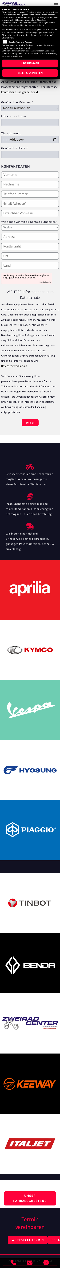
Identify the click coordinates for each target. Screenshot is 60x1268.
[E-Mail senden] (30, 1263)
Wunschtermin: (11, 133)
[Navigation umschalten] (56, 4)
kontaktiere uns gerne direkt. (20, 92)
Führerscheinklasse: (14, 116)
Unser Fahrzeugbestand (30, 1198)
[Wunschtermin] (30, 139)
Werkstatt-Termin (28, 1240)
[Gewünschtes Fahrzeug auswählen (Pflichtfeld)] (30, 108)
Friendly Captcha (45, 282)
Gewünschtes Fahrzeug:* (17, 102)
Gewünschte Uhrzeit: (14, 148)
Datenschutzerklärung (14, 366)
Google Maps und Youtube (20, 42)
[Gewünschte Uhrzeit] (30, 154)
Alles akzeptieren (30, 73)
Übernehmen (30, 63)
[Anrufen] (13, 1263)
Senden (30, 422)
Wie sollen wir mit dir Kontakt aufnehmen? (29, 227)
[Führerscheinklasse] (30, 122)
